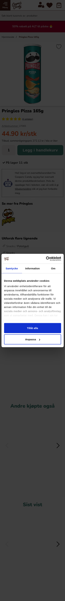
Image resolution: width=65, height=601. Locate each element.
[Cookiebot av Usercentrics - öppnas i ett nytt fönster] (46, 259)
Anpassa (32, 339)
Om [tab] (53, 268)
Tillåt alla (32, 327)
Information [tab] (32, 268)
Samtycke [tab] (12, 268)
